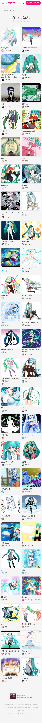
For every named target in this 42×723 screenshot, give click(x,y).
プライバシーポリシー (10, 707)
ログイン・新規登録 (33, 3)
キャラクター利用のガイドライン (22, 704)
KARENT (35, 707)
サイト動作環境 (9, 704)
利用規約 (35, 704)
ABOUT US (21, 710)
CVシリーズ (28, 707)
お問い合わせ (20, 707)
